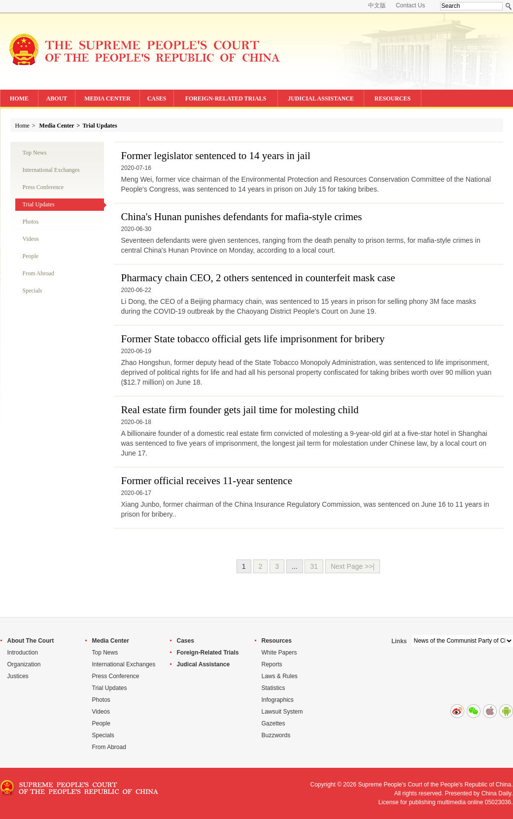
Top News (35, 152)
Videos (31, 238)
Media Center (56, 125)
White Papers (279, 652)
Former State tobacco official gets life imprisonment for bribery (253, 339)
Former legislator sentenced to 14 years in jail (215, 156)
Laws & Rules (280, 676)
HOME (19, 98)
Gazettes (273, 723)
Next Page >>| (353, 566)
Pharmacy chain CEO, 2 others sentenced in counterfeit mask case (258, 278)
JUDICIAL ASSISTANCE (321, 98)
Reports (272, 664)
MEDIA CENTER (107, 98)
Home (22, 125)
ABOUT (57, 98)
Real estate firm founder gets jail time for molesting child (240, 410)
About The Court (30, 640)
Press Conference (43, 187)
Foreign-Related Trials (208, 652)
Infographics (278, 699)
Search (509, 6)
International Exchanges (51, 169)
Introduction (22, 652)
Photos (31, 221)
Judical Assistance (203, 664)
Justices (18, 676)
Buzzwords (276, 735)
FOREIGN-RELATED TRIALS (226, 98)
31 (314, 566)
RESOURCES (392, 98)
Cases (185, 640)
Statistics (273, 688)
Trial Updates (99, 125)
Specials (32, 290)
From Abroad (38, 273)
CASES (157, 98)
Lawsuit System (282, 711)
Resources (277, 640)
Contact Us (410, 5)
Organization (24, 664)
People (31, 256)
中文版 (377, 5)
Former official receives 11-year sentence (207, 481)
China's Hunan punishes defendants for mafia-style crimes (241, 217)
